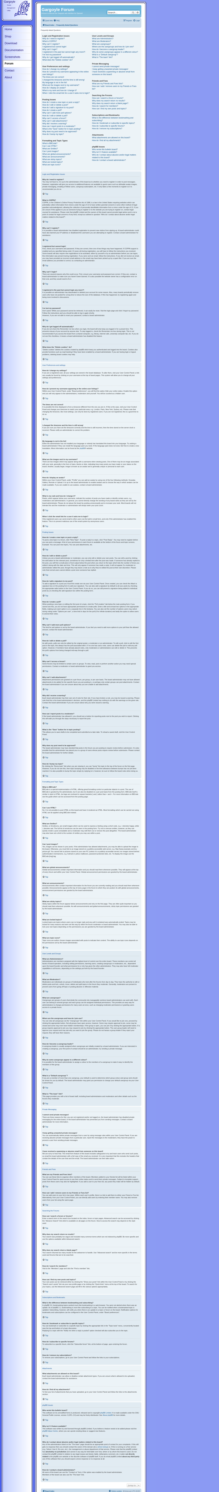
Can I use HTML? (49, 146)
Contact (9, 70)
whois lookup (103, 1447)
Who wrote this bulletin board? (105, 149)
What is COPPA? (49, 41)
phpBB (82, 448)
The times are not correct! (53, 77)
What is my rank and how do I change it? (59, 90)
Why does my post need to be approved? (59, 131)
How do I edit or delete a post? (55, 105)
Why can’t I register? (51, 44)
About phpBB (108, 1415)
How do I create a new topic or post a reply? (61, 102)
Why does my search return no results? (108, 101)
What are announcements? (53, 157)
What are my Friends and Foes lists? (107, 83)
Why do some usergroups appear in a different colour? (115, 52)
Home (8, 29)
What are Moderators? (101, 41)
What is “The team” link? (102, 57)
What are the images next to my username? (60, 85)
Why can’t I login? (49, 49)
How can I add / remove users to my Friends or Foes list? (114, 87)
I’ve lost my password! (51, 55)
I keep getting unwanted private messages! (110, 69)
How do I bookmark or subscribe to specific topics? (113, 123)
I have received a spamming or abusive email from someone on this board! (113, 73)
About (8, 77)
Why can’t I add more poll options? (57, 113)
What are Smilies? (50, 149)
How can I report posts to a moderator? (58, 126)
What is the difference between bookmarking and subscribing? (112, 119)
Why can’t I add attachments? (54, 121)
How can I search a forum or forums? (107, 98)
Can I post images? (50, 151)
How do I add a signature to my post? (58, 107)
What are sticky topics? (52, 159)
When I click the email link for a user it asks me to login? (66, 93)
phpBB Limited (105, 1413)
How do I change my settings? (55, 69)
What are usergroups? (101, 44)
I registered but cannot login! (54, 47)
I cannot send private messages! (105, 66)
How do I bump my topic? (53, 134)
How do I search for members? (105, 106)
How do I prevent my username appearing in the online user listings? (65, 73)
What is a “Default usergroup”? (105, 55)
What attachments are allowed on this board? (111, 138)
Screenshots (12, 57)
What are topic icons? (51, 165)
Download (11, 43)
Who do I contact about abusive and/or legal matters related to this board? (114, 156)
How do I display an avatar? (54, 88)
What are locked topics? (52, 162)
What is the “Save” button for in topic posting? (61, 129)
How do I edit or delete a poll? (55, 116)
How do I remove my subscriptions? (107, 128)
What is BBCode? (49, 143)
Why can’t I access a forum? (54, 118)
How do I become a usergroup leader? (108, 49)
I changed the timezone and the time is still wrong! (63, 80)
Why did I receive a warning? (54, 124)
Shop (8, 36)
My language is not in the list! (54, 82)
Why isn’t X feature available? (104, 152)
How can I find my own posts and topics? (109, 109)
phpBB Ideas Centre (50, 1431)
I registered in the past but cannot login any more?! (63, 52)
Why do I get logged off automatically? (58, 57)
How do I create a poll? (52, 110)
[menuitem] (56, 20)
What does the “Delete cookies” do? (57, 60)
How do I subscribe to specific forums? (108, 126)
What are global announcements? (56, 154)
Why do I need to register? (53, 39)
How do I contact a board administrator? (109, 160)
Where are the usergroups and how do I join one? (113, 47)
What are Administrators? (102, 39)
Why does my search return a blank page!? (110, 103)
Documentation (14, 50)
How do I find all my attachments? (106, 140)
